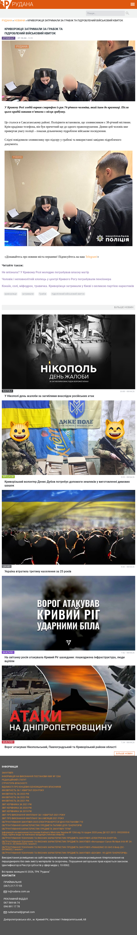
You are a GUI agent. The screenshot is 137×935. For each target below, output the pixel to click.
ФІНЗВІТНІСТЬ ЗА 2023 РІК (15, 794)
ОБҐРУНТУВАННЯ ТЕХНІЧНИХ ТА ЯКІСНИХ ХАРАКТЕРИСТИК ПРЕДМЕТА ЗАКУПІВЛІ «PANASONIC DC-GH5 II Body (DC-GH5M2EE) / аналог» (63, 848)
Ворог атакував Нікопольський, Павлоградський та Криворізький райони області (60, 747)
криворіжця (11, 294)
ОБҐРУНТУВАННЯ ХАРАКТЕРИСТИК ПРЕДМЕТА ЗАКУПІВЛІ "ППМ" (36, 829)
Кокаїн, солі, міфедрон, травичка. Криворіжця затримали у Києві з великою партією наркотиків (68, 286)
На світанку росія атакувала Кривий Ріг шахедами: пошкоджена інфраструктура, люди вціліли (65, 659)
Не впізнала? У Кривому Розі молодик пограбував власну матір (45, 272)
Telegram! (91, 256)
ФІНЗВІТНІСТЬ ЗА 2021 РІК (15, 801)
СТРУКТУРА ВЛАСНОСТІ (14, 783)
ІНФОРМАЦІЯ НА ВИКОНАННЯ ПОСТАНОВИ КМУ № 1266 (31, 776)
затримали (28, 294)
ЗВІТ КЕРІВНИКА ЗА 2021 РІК (17, 804)
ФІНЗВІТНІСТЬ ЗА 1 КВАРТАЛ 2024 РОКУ (23, 790)
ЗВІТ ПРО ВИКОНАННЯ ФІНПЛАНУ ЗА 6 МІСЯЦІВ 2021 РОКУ (33, 818)
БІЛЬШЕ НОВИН (124, 753)
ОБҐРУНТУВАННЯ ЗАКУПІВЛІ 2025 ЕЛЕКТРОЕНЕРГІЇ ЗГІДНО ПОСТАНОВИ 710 (42, 822)
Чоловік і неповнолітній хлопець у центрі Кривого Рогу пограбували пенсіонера (56, 279)
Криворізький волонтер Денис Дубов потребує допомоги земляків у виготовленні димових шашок (67, 483)
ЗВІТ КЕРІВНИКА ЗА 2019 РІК (17, 811)
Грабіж (42, 294)
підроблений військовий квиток (68, 294)
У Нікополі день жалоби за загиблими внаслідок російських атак (49, 396)
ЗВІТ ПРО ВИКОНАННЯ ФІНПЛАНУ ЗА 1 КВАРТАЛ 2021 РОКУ (33, 815)
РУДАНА (22, 4)
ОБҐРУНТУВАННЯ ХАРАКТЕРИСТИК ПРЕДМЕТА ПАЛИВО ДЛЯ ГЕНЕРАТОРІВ (42, 825)
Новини (19, 20)
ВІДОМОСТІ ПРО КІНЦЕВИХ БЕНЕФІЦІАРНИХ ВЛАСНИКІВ (31, 787)
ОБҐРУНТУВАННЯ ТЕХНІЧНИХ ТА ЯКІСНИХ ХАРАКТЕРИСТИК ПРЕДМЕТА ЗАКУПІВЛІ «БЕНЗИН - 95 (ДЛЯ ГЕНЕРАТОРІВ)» (64, 853)
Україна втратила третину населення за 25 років (38, 571)
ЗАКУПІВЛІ (7, 773)
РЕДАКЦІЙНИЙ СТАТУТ (14, 780)
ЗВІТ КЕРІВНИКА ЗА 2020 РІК (17, 808)
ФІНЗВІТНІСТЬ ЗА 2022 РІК (15, 797)
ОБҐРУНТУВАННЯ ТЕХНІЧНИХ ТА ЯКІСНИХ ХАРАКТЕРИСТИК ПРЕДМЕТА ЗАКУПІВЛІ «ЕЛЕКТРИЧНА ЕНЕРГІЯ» (59, 838)
